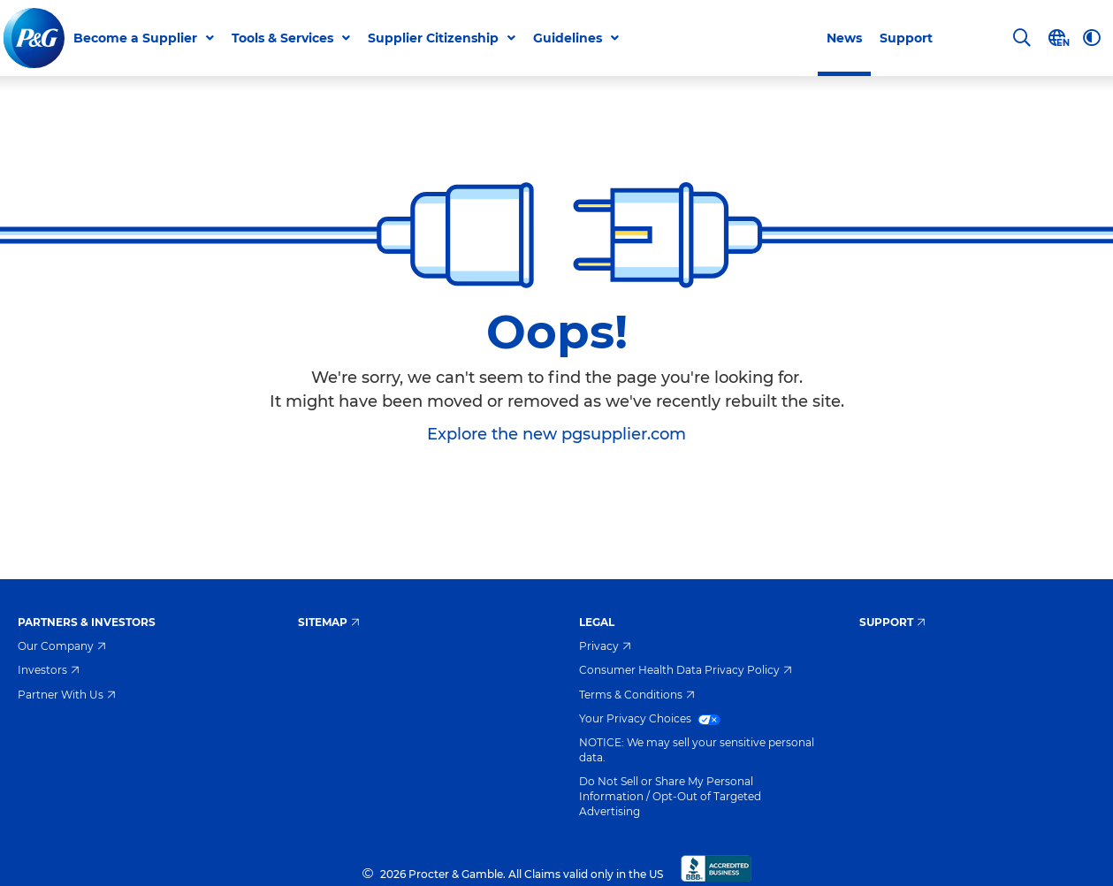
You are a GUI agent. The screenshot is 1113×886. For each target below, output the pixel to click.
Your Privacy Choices (650, 718)
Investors (49, 669)
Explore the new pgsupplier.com (556, 434)
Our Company (62, 646)
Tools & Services (282, 38)
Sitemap (329, 622)
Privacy (605, 646)
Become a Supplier (135, 38)
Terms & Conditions (637, 694)
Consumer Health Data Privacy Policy (685, 669)
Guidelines (567, 38)
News (844, 38)
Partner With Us (67, 694)
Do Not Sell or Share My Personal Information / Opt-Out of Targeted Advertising (670, 796)
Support (906, 38)
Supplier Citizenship (433, 38)
